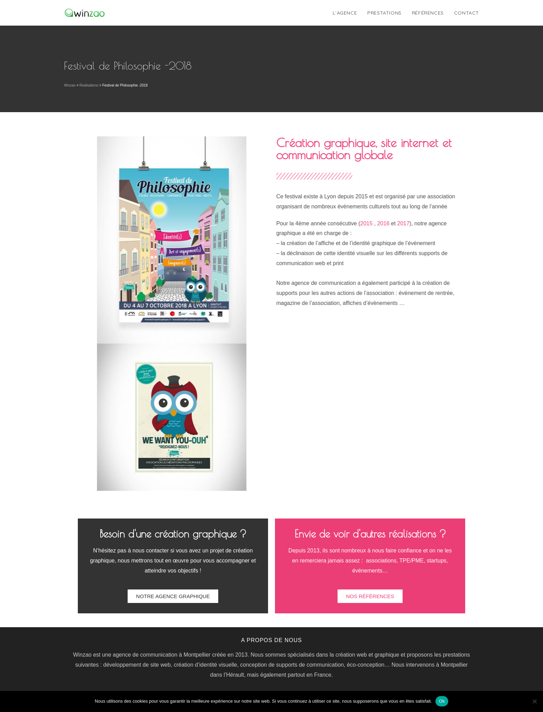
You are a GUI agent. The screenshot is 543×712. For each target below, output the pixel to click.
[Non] (534, 701)
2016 (398, 223)
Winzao (69, 85)
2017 (418, 223)
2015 (381, 223)
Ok (442, 701)
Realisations (89, 85)
